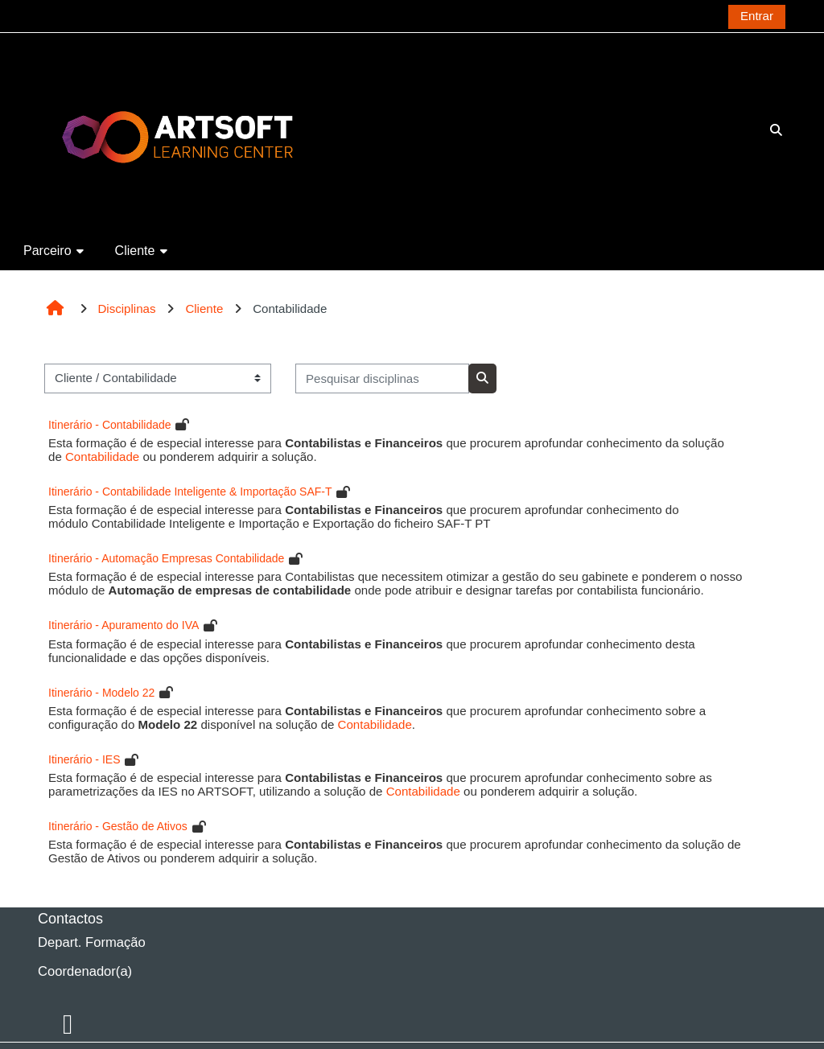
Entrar (756, 16)
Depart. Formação (92, 942)
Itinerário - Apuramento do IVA (123, 625)
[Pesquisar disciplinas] (382, 378)
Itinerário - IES (84, 759)
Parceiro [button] (47, 250)
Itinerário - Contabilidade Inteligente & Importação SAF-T (190, 491)
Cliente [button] (135, 250)
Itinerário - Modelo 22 (101, 692)
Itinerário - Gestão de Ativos (117, 826)
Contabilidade (102, 456)
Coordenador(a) (85, 971)
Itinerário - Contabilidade (109, 424)
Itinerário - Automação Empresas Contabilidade (166, 558)
